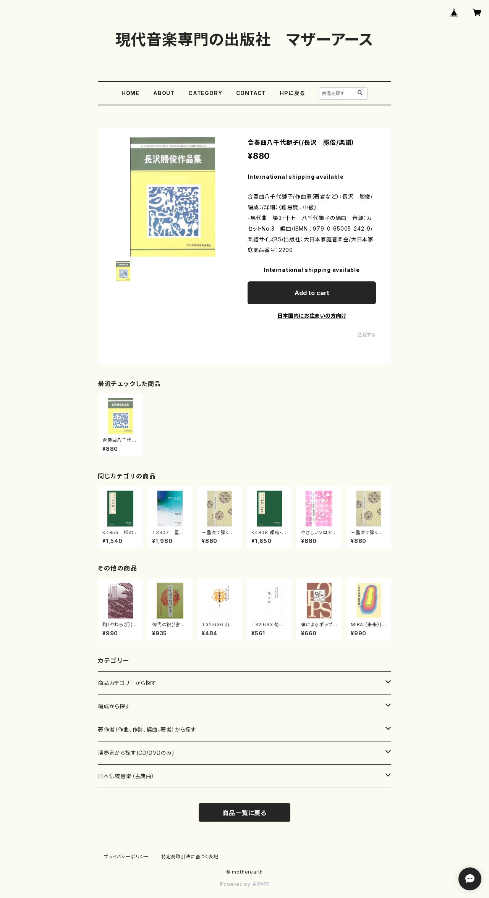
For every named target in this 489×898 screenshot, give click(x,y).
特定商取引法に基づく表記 (190, 856)
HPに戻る (292, 93)
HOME (130, 93)
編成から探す (114, 706)
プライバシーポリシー (126, 856)
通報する (366, 335)
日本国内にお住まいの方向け (311, 315)
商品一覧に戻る (244, 813)
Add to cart (312, 293)
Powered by (244, 884)
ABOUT (164, 93)
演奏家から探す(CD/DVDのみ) (136, 752)
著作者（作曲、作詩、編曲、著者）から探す (147, 729)
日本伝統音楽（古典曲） (126, 776)
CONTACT (251, 93)
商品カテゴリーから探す (127, 683)
